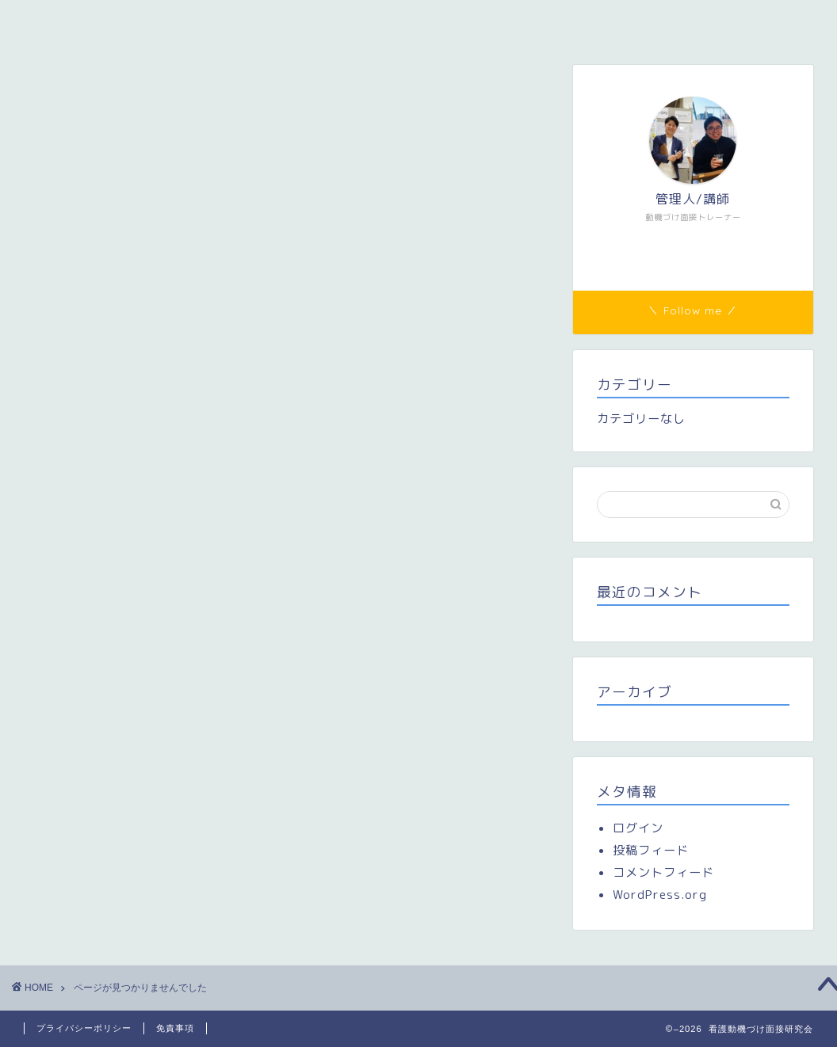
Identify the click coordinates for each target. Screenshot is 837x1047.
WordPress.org (660, 894)
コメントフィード (663, 872)
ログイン (638, 828)
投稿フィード (651, 850)
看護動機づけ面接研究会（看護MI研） (137, 21)
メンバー (302, 21)
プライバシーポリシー (84, 1028)
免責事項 (175, 1028)
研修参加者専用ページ (424, 21)
